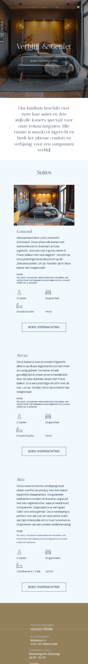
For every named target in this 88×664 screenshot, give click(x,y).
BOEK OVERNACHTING (44, 61)
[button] (78, 7)
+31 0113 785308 (41, 628)
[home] (10, 3)
